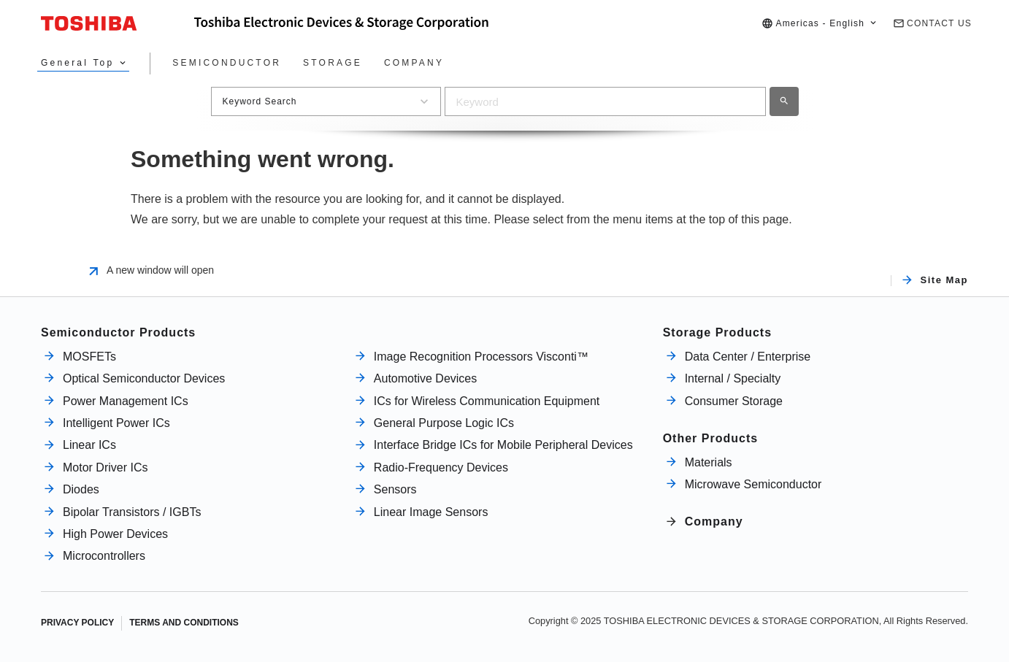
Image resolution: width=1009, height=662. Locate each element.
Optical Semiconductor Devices (144, 378)
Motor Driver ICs (105, 467)
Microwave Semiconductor (753, 484)
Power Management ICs (125, 401)
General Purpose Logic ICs (444, 423)
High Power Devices (115, 534)
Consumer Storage (734, 401)
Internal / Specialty (733, 378)
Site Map (944, 280)
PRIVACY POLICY (77, 622)
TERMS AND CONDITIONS (184, 622)
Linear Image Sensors (431, 512)
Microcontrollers (104, 556)
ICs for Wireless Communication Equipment (486, 401)
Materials (708, 462)
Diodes (81, 489)
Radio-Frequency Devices (441, 467)
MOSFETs (89, 356)
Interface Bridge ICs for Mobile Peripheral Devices (503, 445)
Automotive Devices (425, 378)
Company (714, 521)
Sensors (395, 489)
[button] (820, 23)
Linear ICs (89, 445)
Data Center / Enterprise (748, 356)
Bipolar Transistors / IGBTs (132, 512)
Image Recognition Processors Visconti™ (481, 356)
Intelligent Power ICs (116, 423)
